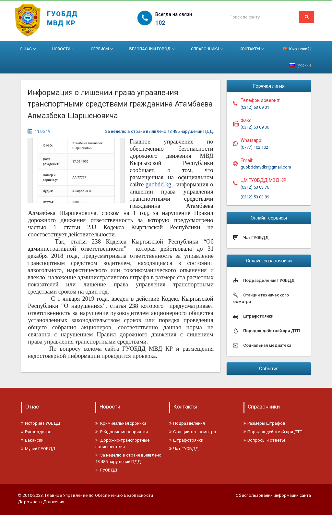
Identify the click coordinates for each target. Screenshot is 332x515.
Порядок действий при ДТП (272, 431)
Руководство (36, 431)
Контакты (252, 49)
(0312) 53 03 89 (255, 197)
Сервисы (102, 49)
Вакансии (32, 440)
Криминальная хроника (120, 423)
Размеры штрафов (264, 423)
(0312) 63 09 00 (255, 127)
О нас (28, 49)
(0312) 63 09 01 (255, 107)
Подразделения (187, 423)
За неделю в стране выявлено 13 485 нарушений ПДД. (159, 131)
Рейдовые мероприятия (121, 431)
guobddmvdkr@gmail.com (266, 167)
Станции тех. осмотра (192, 431)
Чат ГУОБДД (183, 448)
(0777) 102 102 (254, 147)
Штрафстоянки (186, 440)
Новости (64, 49)
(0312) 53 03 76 (255, 187)
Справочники (207, 49)
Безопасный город (152, 49)
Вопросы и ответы (264, 440)
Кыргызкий (296, 49)
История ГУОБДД (40, 423)
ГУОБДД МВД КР (62, 15)
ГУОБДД (106, 470)
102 (160, 22)
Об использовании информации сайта (273, 495)
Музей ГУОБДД (38, 448)
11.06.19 (42, 131)
